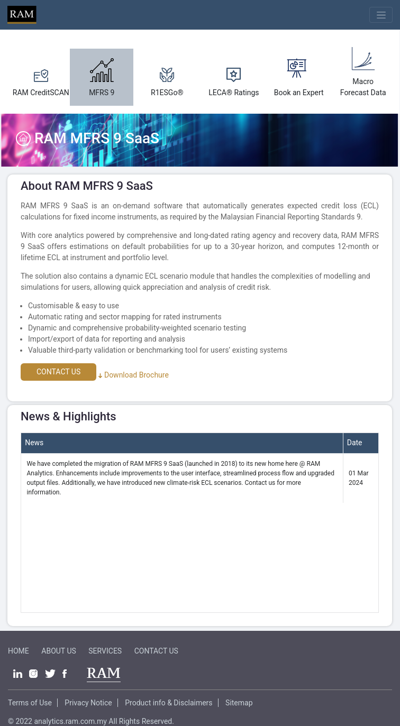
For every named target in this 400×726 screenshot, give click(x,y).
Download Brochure (133, 375)
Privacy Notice (88, 703)
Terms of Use (30, 703)
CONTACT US (58, 371)
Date (354, 442)
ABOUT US (58, 651)
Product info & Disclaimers (168, 703)
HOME (18, 651)
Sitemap (238, 703)
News (34, 442)
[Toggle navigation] (381, 15)
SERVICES (105, 651)
